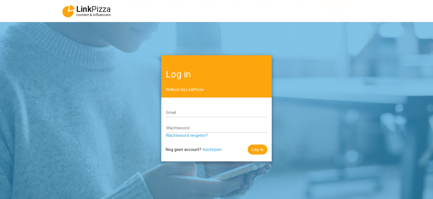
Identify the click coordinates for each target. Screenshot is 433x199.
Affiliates (208, 11)
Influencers (177, 11)
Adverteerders (141, 11)
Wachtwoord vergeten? (187, 135)
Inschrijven (212, 149)
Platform (237, 11)
